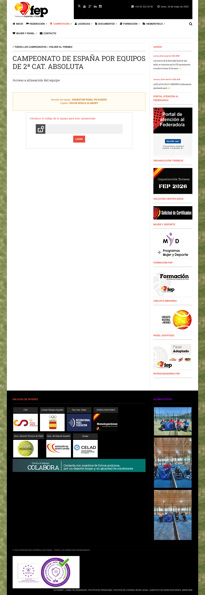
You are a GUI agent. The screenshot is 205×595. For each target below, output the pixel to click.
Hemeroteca (153, 23)
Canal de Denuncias (76, 590)
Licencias (82, 23)
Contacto (48, 33)
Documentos (105, 23)
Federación (35, 23)
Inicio (18, 23)
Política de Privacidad (100, 590)
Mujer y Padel (24, 33)
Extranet (59, 590)
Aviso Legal (142, 590)
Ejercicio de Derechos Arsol (165, 590)
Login (79, 139)
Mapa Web (187, 590)
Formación (128, 23)
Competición (60, 23)
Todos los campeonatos (30, 47)
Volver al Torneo (60, 47)
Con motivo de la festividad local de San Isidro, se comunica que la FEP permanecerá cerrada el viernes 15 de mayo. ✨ (171, 65)
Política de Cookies (124, 590)
